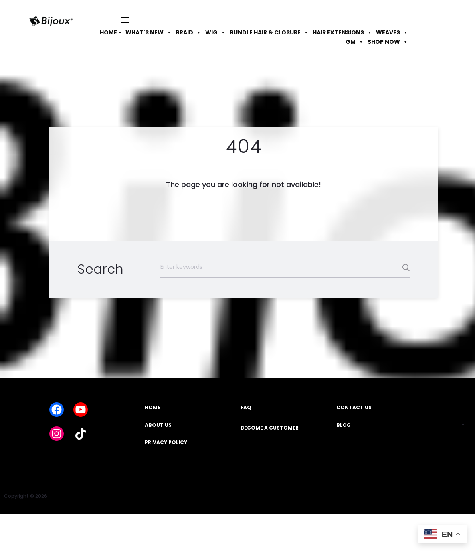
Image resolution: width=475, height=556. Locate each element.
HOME (152, 407)
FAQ (246, 407)
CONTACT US (354, 407)
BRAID (188, 32)
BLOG (343, 425)
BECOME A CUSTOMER (270, 427)
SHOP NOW (388, 42)
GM (355, 42)
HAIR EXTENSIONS (342, 32)
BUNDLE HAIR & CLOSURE (269, 32)
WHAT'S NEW (148, 32)
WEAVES (392, 32)
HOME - (110, 32)
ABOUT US (158, 425)
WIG (215, 32)
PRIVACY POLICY (166, 442)
